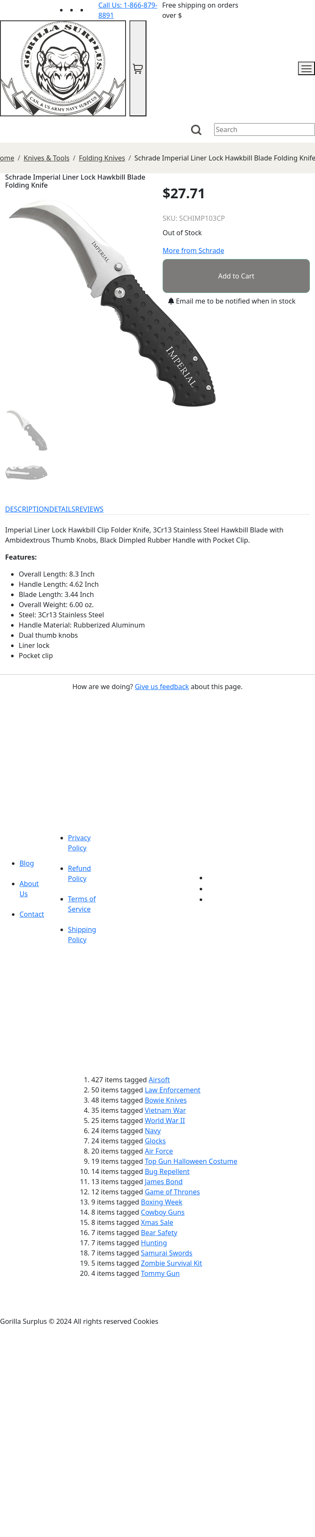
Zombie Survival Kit (171, 1263)
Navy (152, 1130)
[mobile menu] (306, 68)
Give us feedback (162, 686)
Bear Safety (159, 1232)
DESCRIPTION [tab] (27, 509)
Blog (27, 863)
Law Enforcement (172, 1090)
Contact (32, 914)
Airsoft (159, 1079)
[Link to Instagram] (93, 9)
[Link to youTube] (212, 877)
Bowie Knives (165, 1100)
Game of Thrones (172, 1191)
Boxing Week (161, 1202)
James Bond (164, 1181)
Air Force (159, 1151)
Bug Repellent (167, 1171)
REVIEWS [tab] (89, 509)
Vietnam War (165, 1110)
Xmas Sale (157, 1222)
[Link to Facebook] (212, 888)
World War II (165, 1120)
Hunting (154, 1242)
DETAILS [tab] (62, 509)
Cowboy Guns (163, 1212)
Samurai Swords (166, 1253)
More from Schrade (193, 250)
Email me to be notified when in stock (231, 301)
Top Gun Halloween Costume (191, 1161)
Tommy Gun (160, 1273)
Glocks (155, 1141)
